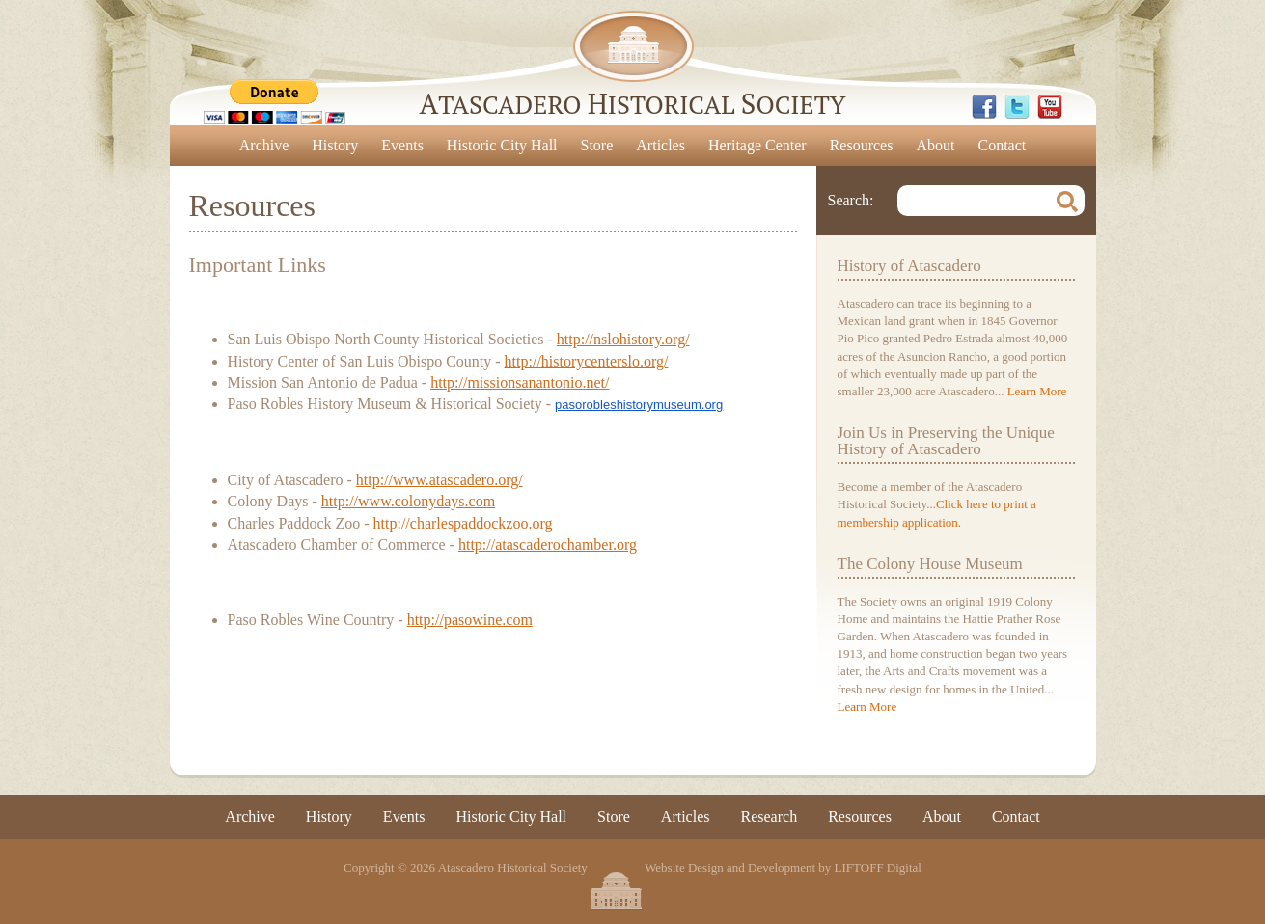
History (335, 145)
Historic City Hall (502, 145)
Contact (1001, 145)
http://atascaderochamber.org (547, 544)
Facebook (984, 107)
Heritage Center (757, 145)
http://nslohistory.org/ (623, 339)
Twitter (1017, 107)
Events (402, 145)
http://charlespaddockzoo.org (463, 523)
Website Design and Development (730, 868)
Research (769, 816)
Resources (862, 145)
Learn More (1037, 391)
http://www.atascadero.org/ (439, 480)
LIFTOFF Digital (878, 868)
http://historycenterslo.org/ (587, 361)
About (935, 145)
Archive (264, 145)
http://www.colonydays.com (408, 501)
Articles (660, 145)
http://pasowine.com (470, 619)
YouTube (1049, 107)
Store (597, 145)
